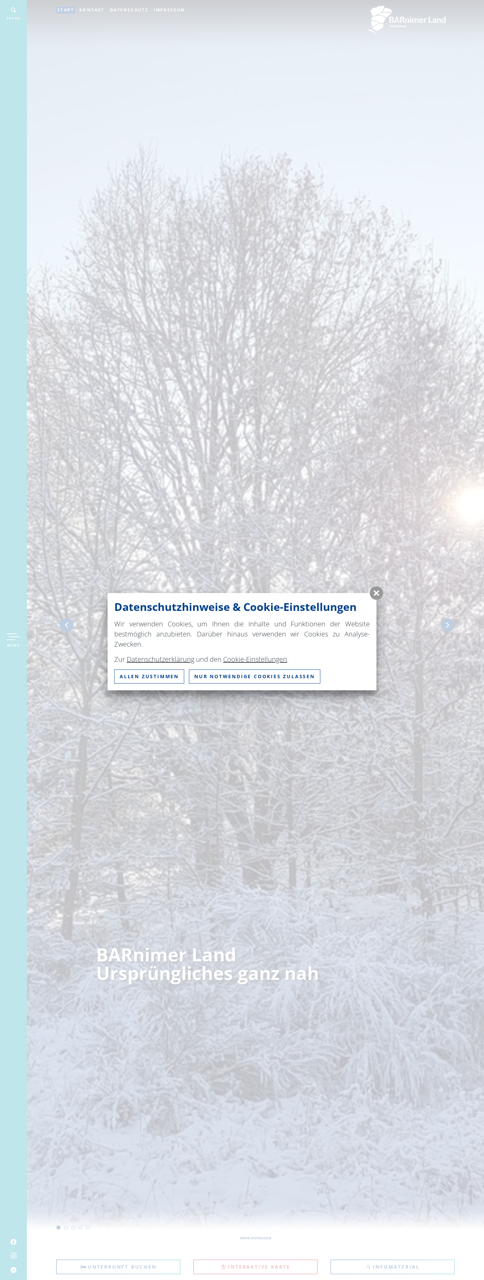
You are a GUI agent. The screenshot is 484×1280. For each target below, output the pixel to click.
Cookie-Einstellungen (255, 659)
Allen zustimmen (149, 676)
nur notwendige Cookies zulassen (254, 676)
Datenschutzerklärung (160, 659)
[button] (376, 593)
